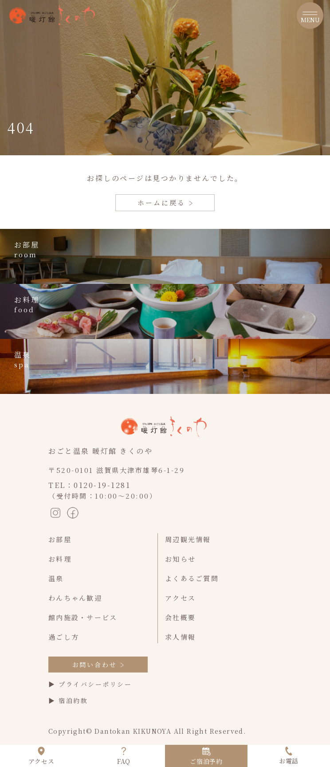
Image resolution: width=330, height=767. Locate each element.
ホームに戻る (165, 202)
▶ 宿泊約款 (68, 700)
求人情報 (180, 636)
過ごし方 (63, 636)
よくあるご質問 (192, 578)
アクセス (180, 597)
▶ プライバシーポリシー (90, 684)
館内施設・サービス (82, 617)
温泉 (56, 578)
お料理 (59, 558)
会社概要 (180, 617)
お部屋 (59, 539)
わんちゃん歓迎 (75, 597)
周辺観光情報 (188, 539)
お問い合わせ (98, 664)
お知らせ (180, 558)
